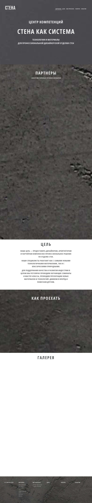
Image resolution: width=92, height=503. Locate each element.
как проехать (70, 9)
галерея (77, 9)
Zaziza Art (21, 494)
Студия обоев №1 (23, 491)
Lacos (20, 493)
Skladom (20, 496)
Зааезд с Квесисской (37, 484)
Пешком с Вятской (37, 486)
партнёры (21, 482)
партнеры (58, 9)
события (83, 9)
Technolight (21, 488)
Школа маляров (22, 484)
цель (63, 9)
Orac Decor (21, 486)
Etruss (20, 489)
